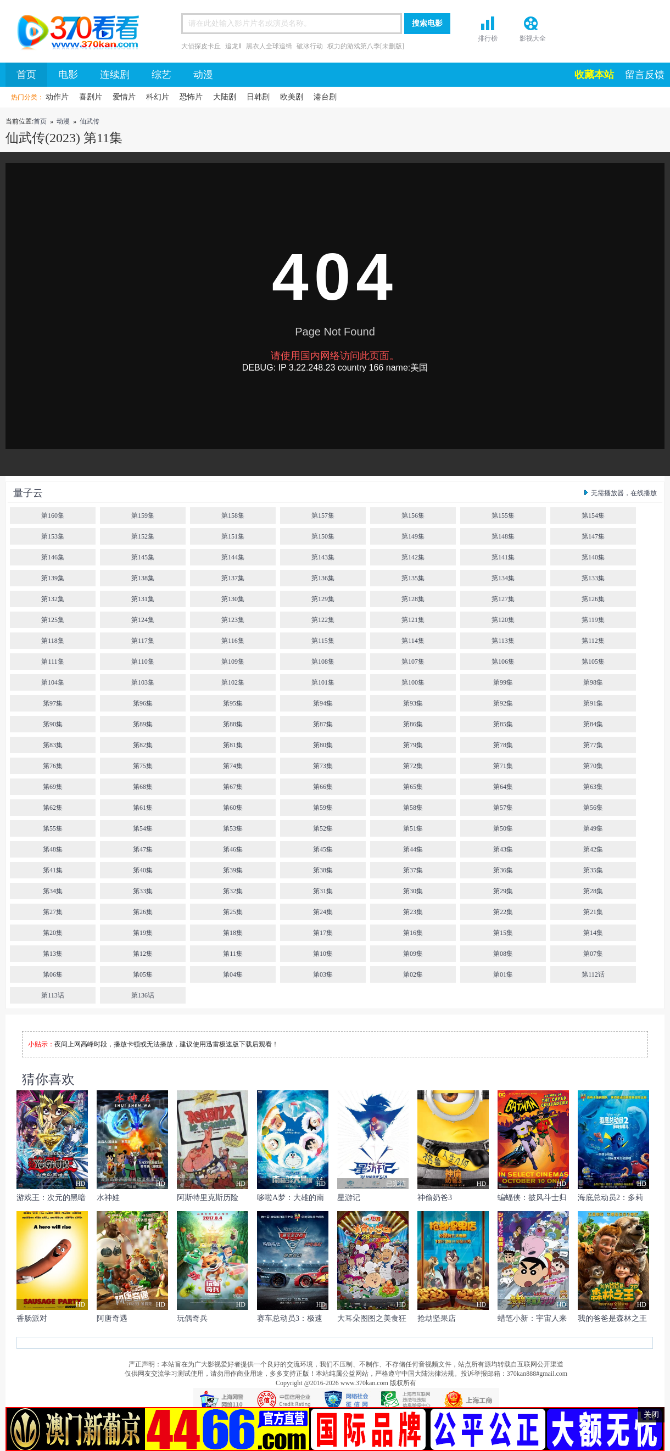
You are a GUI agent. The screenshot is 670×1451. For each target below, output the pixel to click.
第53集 (233, 828)
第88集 (233, 724)
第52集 (323, 828)
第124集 (142, 620)
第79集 (413, 745)
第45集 (323, 849)
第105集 (593, 661)
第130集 (232, 599)
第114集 (413, 641)
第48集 (53, 849)
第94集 (323, 703)
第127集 (503, 599)
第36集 (503, 870)
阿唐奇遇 (112, 1318)
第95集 (233, 703)
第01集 (503, 974)
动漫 (203, 74)
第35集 (593, 870)
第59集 (323, 807)
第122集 (322, 620)
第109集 (232, 661)
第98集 (593, 682)
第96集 (143, 703)
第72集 (413, 766)
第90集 (53, 724)
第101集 (322, 682)
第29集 (503, 891)
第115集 (322, 641)
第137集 (232, 578)
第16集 (413, 933)
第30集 (413, 891)
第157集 (322, 515)
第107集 (413, 661)
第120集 (503, 620)
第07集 (593, 953)
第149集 (413, 536)
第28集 (593, 891)
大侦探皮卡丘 (201, 46)
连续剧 (115, 74)
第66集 (323, 787)
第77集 (593, 745)
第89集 (143, 724)
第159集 (142, 515)
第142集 (413, 557)
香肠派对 (31, 1318)
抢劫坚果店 (436, 1318)
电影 (68, 74)
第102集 (232, 682)
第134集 (503, 578)
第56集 (593, 807)
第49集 (593, 828)
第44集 (413, 849)
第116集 (232, 641)
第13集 (53, 953)
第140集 (593, 557)
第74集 (233, 766)
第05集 (143, 974)
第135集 (413, 578)
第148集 (503, 536)
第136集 (322, 578)
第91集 (593, 703)
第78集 (503, 745)
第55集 (53, 828)
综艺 (161, 74)
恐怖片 (191, 97)
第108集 (322, 661)
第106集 (503, 661)
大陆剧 (224, 97)
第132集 (52, 599)
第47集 (143, 849)
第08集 (503, 953)
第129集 (322, 599)
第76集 (53, 766)
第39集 (233, 870)
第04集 (233, 974)
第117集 (142, 641)
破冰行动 (310, 46)
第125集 (52, 620)
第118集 (52, 641)
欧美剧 (291, 97)
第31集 (323, 891)
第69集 (53, 787)
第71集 (503, 766)
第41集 (53, 870)
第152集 (142, 536)
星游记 (348, 1198)
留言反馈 (645, 74)
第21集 (593, 912)
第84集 (593, 724)
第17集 (323, 933)
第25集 (233, 912)
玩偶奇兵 (192, 1318)
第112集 (593, 641)
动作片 (57, 97)
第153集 (52, 536)
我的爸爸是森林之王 (612, 1318)
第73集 (323, 766)
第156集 (413, 515)
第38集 (323, 870)
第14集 (593, 933)
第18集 (233, 933)
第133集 (593, 578)
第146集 (52, 557)
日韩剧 (258, 97)
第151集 (232, 536)
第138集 (142, 578)
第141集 (503, 557)
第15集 (503, 933)
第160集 (52, 515)
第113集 (503, 641)
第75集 (143, 766)
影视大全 (533, 38)
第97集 (53, 703)
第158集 (232, 515)
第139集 (52, 578)
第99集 (503, 682)
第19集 (143, 933)
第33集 (143, 891)
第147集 (593, 536)
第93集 (413, 703)
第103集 (142, 682)
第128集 (413, 599)
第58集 (413, 807)
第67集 (233, 787)
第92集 (503, 703)
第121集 (413, 620)
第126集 (593, 599)
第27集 (53, 912)
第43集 (503, 849)
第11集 (233, 953)
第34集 (53, 891)
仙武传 (89, 121)
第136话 (142, 995)
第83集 (53, 745)
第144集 (232, 557)
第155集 (503, 515)
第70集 (593, 766)
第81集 (233, 745)
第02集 (413, 974)
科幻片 (157, 97)
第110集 (142, 661)
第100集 (413, 682)
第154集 (593, 515)
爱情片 (124, 97)
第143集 (322, 557)
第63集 (593, 787)
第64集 (503, 787)
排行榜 (488, 38)
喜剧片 (90, 97)
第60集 (233, 807)
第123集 (232, 620)
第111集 (52, 661)
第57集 (503, 807)
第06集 (53, 974)
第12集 (143, 953)
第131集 (142, 599)
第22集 (503, 912)
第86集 (413, 724)
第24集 (323, 912)
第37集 (413, 870)
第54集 (143, 828)
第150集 (322, 536)
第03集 (323, 974)
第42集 (593, 849)
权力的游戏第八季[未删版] (365, 46)
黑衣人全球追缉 (269, 46)
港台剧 (325, 97)
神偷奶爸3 (434, 1198)
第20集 (53, 933)
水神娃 (108, 1198)
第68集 (143, 787)
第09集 (413, 953)
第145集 (142, 557)
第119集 (593, 620)
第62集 (53, 807)
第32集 (233, 891)
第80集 (323, 745)
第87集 (323, 724)
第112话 (593, 974)
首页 (74, 34)
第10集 (323, 953)
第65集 (413, 787)
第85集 (503, 724)
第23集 (413, 912)
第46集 (233, 849)
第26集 (143, 912)
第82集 (143, 745)
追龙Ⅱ (233, 46)
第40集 (143, 870)
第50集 (503, 828)
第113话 (52, 995)
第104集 (52, 682)
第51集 (413, 828)
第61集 (143, 807)
